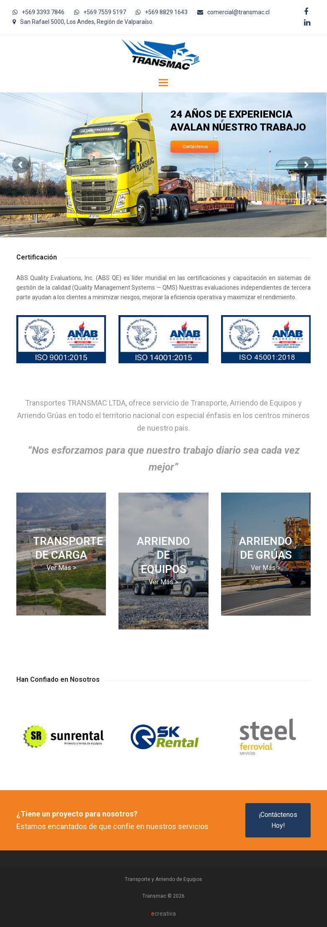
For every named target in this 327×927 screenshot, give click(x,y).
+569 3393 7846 (43, 12)
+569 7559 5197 (104, 12)
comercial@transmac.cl (238, 12)
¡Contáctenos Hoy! (278, 820)
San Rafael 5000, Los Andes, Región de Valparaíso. (87, 21)
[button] (163, 82)
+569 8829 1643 (166, 12)
